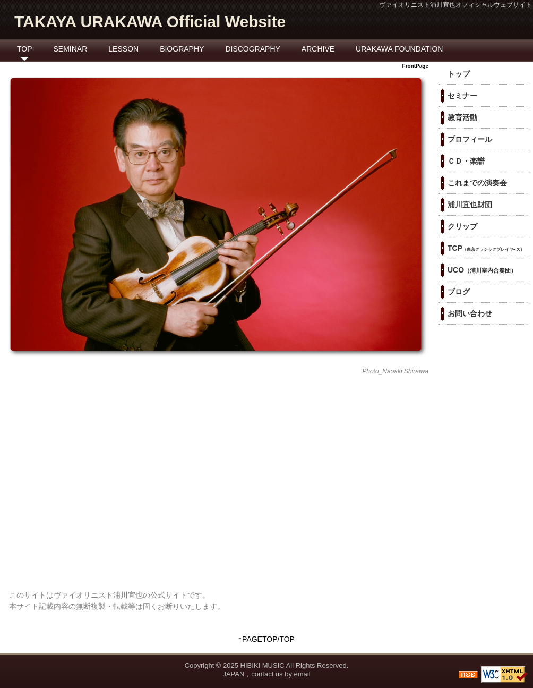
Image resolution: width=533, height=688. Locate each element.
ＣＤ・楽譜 (466, 161)
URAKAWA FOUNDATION (399, 49)
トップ (459, 74)
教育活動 (462, 117)
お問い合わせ (470, 313)
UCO (482, 270)
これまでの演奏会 (477, 183)
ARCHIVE (318, 49)
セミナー (462, 95)
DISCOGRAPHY (252, 49)
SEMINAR (71, 49)
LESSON (123, 49)
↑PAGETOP (257, 639)
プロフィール (470, 139)
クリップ (462, 226)
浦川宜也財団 (470, 204)
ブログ (459, 291)
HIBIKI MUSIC (262, 665)
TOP (24, 49)
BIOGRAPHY (182, 49)
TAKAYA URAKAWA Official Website (150, 21)
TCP (486, 248)
